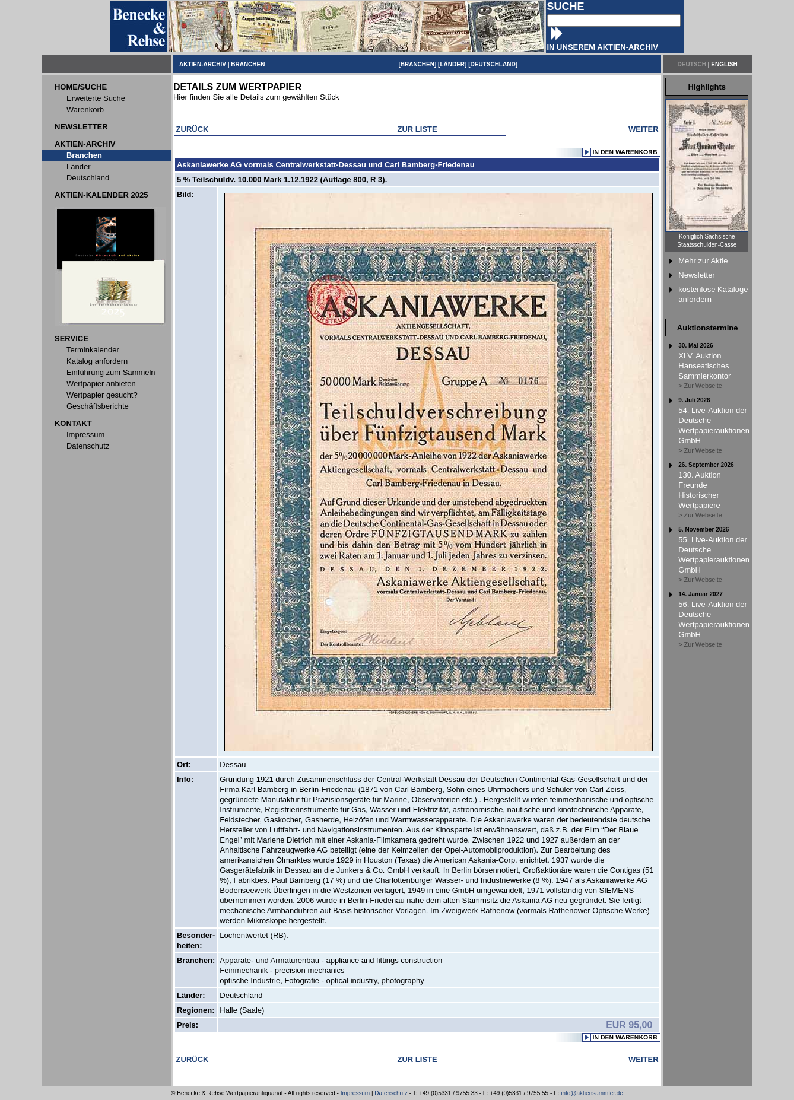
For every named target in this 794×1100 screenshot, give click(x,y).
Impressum (355, 1093)
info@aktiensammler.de (592, 1093)
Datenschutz (391, 1093)
